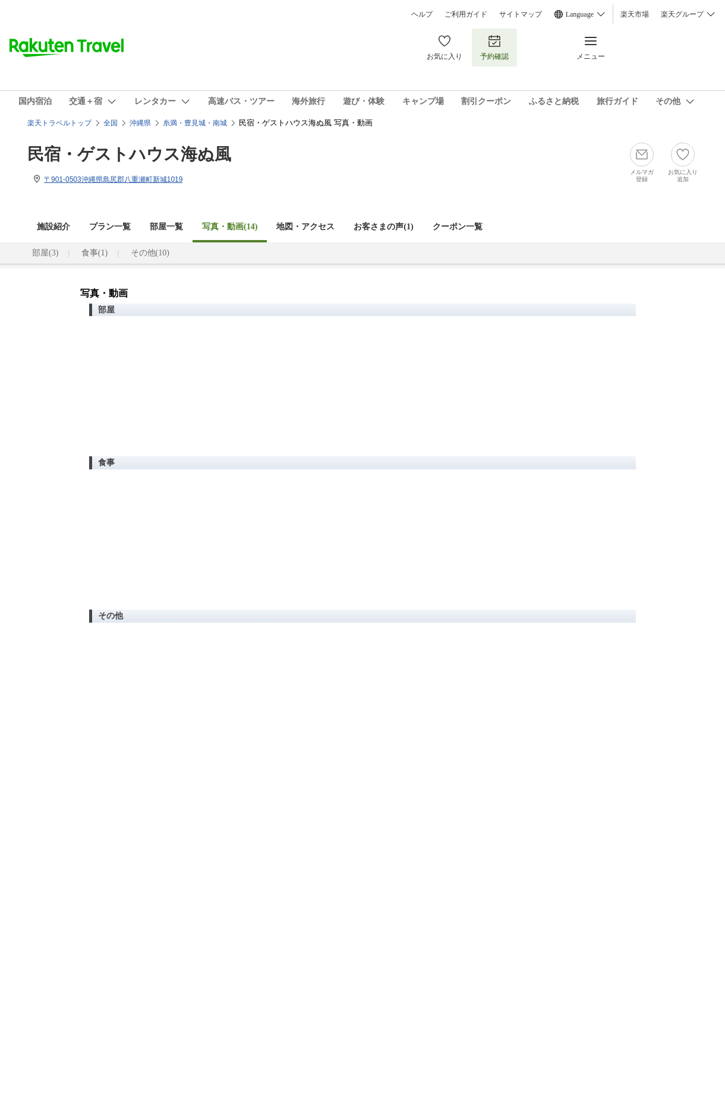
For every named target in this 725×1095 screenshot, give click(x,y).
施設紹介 (53, 226)
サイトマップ (520, 14)
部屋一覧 (166, 226)
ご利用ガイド (466, 14)
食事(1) (94, 252)
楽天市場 (634, 14)
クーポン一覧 (458, 226)
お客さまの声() (383, 226)
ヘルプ (422, 14)
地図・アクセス (305, 226)
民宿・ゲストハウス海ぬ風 (129, 154)
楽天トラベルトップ (59, 123)
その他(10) (150, 252)
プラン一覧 (110, 226)
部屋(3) (45, 252)
